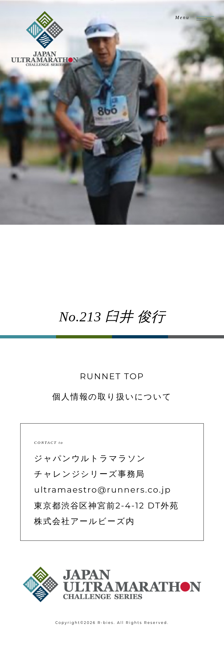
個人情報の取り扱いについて (112, 397)
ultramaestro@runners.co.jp (102, 490)
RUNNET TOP (112, 376)
